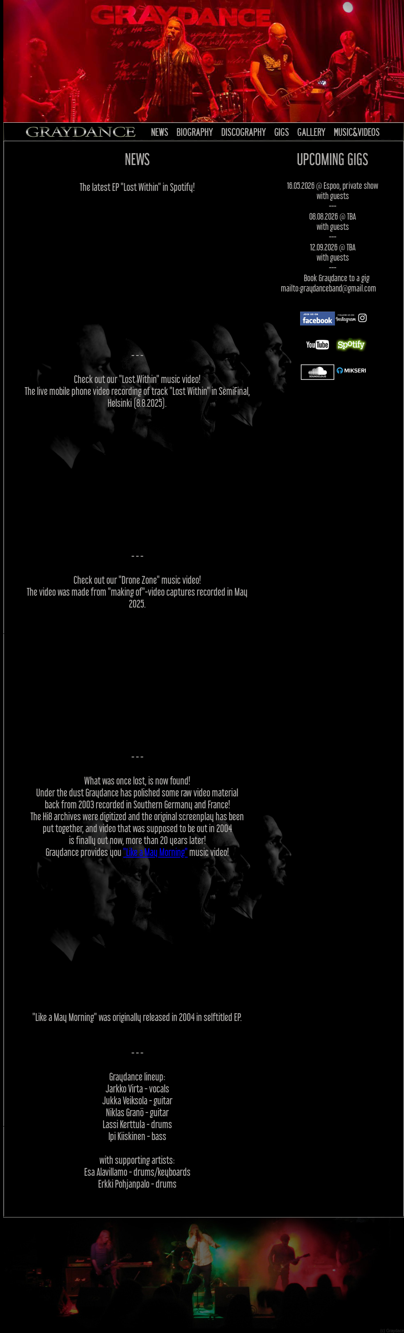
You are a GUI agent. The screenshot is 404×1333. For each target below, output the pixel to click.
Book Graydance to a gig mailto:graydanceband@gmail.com (328, 283)
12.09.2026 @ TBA (333, 247)
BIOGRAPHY (195, 132)
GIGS (281, 132)
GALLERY (311, 132)
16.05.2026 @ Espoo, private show (332, 185)
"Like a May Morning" (155, 852)
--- (332, 206)
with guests (333, 195)
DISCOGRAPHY (243, 132)
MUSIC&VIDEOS (357, 132)
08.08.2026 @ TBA (332, 216)
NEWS (159, 132)
